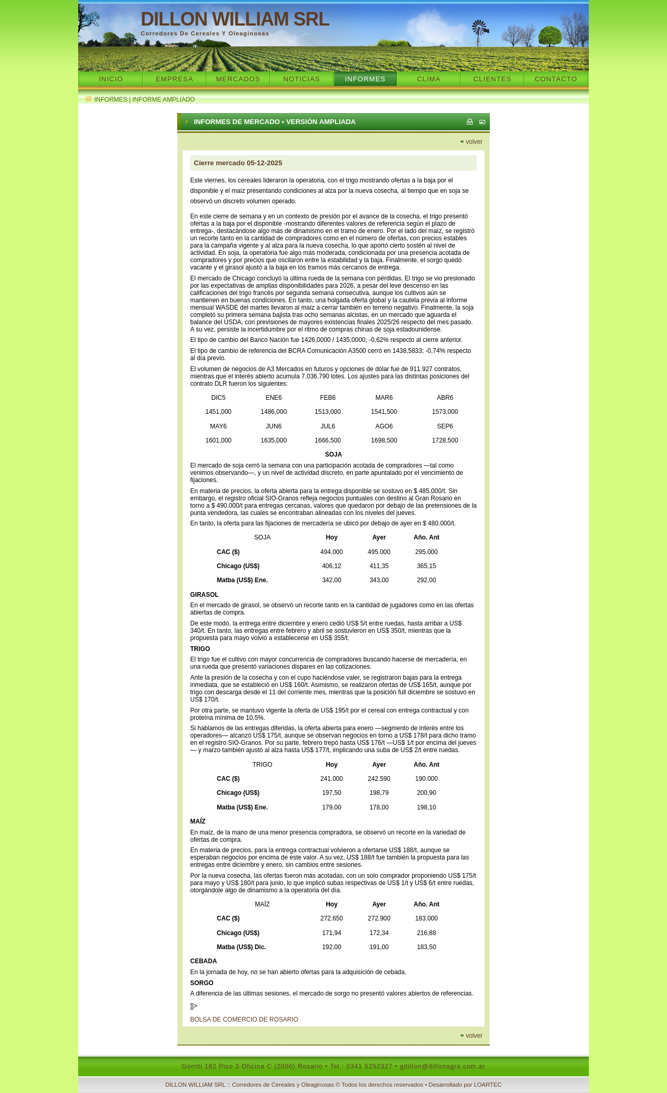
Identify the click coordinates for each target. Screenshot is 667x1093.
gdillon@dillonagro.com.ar (442, 1066)
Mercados (238, 79)
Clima (429, 79)
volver (474, 141)
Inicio (111, 79)
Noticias (301, 79)
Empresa (174, 79)
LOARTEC (487, 1085)
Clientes (492, 79)
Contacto (556, 79)
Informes (365, 79)
